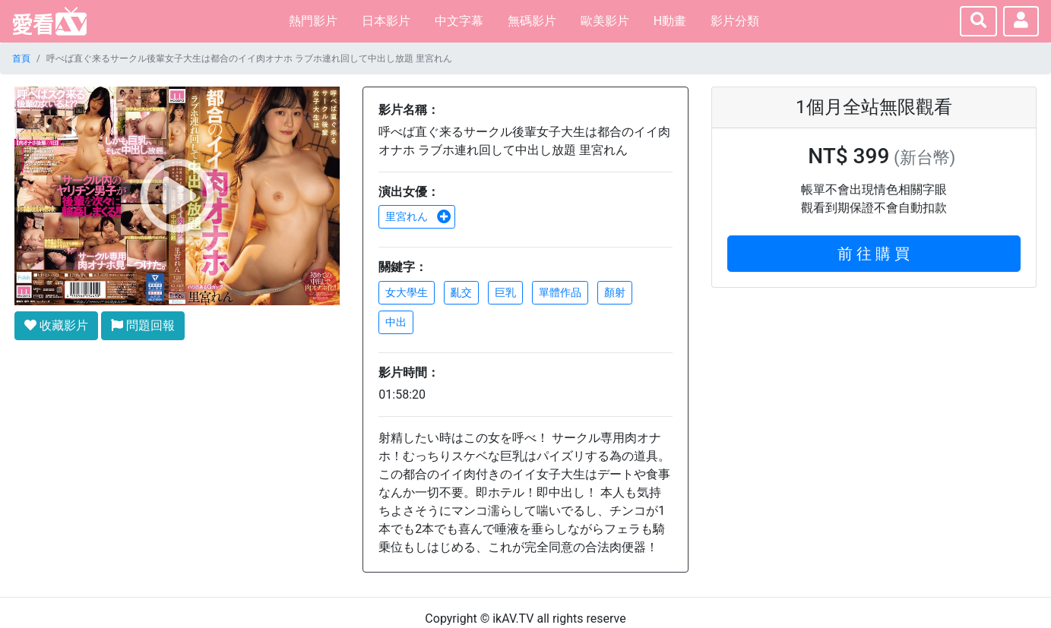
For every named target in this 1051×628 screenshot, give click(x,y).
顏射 (614, 292)
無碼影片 (532, 21)
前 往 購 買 (873, 254)
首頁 (21, 58)
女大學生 (406, 292)
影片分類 (735, 21)
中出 (396, 322)
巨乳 (505, 292)
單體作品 (560, 292)
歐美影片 (605, 21)
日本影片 (386, 21)
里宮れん (418, 216)
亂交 (461, 292)
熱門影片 (313, 21)
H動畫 (670, 21)
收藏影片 (56, 325)
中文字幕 (459, 21)
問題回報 (143, 325)
